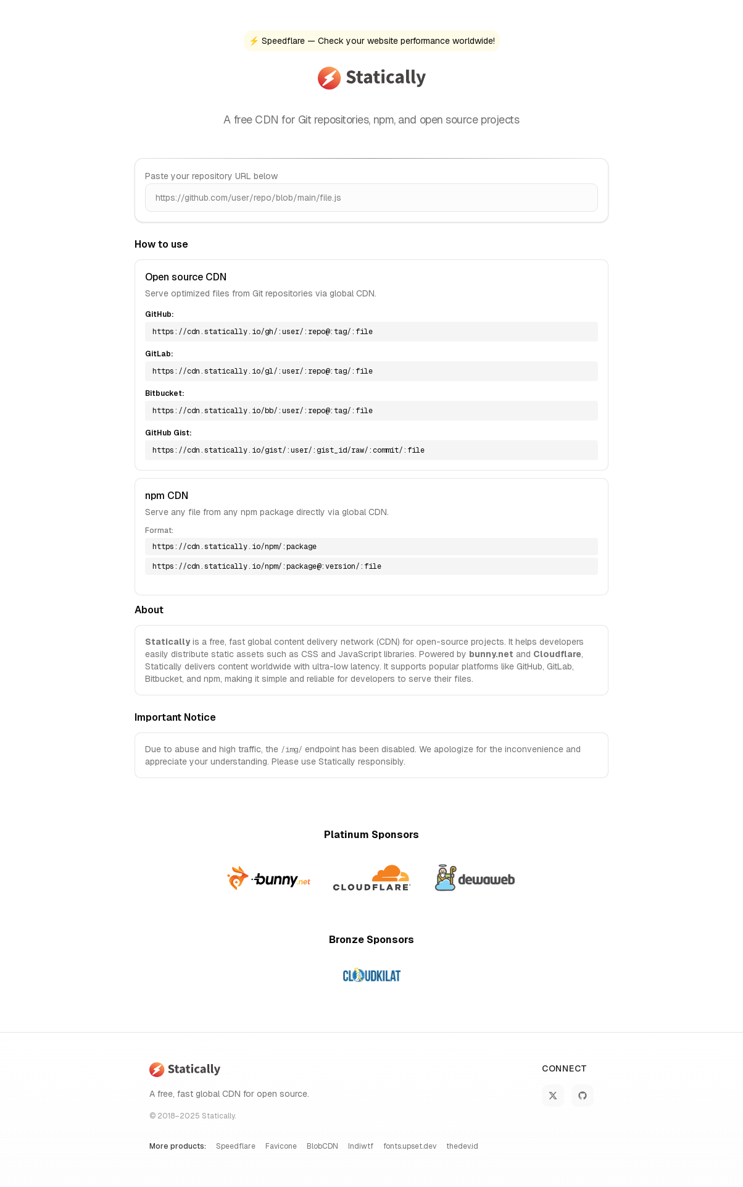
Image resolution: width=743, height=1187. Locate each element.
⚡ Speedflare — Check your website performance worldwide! (372, 40)
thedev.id (462, 1146)
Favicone (281, 1146)
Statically (218, 1116)
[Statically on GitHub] (582, 1095)
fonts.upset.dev (409, 1146)
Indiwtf (360, 1146)
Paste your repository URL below (211, 176)
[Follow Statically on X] (553, 1095)
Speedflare (235, 1146)
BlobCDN (322, 1146)
